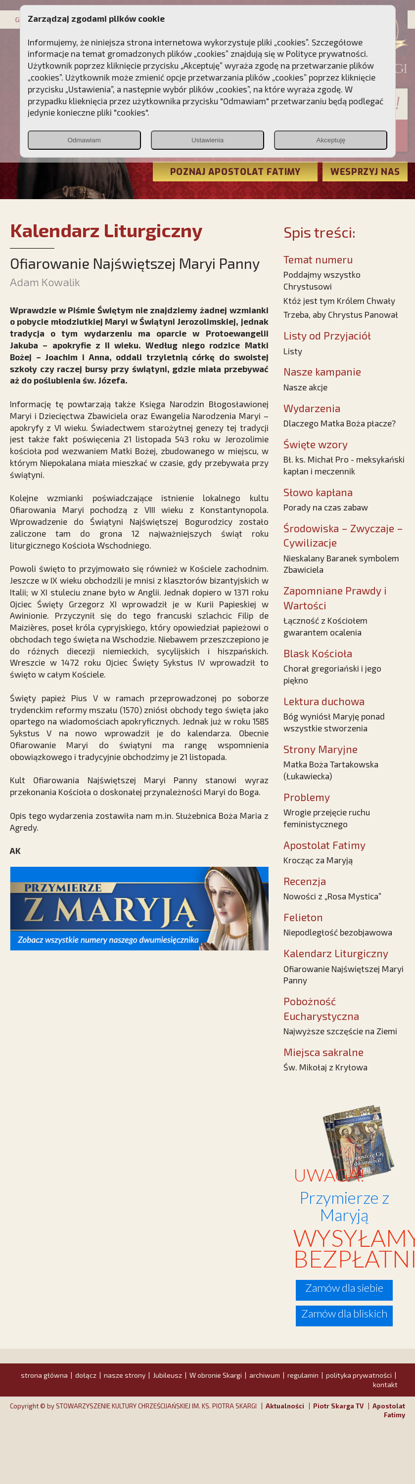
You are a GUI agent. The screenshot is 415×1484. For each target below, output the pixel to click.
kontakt (385, 1384)
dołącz (85, 1375)
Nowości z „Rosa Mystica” (332, 896)
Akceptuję (331, 140)
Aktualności (285, 1406)
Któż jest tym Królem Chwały (339, 300)
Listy (292, 351)
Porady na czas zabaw (325, 507)
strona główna (44, 1375)
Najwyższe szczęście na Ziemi (340, 1031)
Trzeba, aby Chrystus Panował (340, 314)
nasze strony (124, 1375)
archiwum (264, 1375)
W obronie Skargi (215, 1375)
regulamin (303, 1375)
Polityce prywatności (326, 53)
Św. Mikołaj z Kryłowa (325, 1067)
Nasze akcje (305, 387)
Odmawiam (83, 140)
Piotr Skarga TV (338, 1406)
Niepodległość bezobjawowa (337, 932)
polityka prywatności (359, 1375)
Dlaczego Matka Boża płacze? (339, 423)
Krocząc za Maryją (318, 860)
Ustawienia (207, 140)
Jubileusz (167, 1375)
